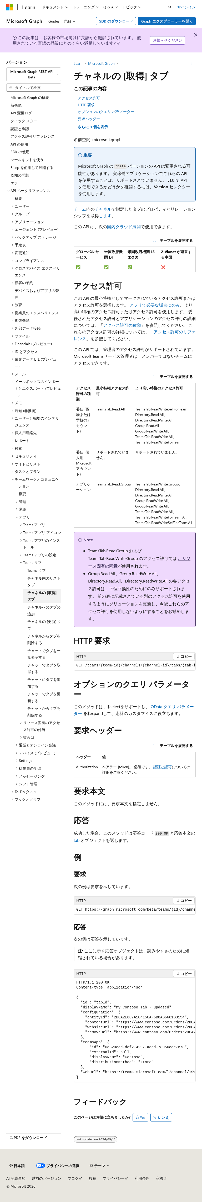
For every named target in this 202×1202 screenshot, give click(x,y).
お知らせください (167, 40)
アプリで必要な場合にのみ (154, 305)
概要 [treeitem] (18, 198)
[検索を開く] (170, 7)
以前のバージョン (46, 1178)
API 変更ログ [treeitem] (21, 112)
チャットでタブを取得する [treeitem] (43, 668)
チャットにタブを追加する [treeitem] (43, 683)
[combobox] (33, 74)
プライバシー (114, 1178)
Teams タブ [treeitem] (36, 570)
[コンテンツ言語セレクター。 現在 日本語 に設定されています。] (17, 1166)
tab (76, 840)
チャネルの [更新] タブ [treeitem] (44, 625)
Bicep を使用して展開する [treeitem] (32, 167)
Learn (78, 63)
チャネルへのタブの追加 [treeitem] (43, 610)
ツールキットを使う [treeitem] (27, 159)
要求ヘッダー (89, 118)
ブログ (73, 1178)
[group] (135, 665)
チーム (80, 209)
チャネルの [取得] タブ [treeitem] (42, 596)
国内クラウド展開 (124, 226)
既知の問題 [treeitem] (20, 175)
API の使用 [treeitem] (19, 144)
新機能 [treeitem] (16, 105)
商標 (159, 1178)
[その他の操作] (191, 63)
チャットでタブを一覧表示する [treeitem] (43, 654)
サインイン (186, 6)
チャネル (103, 209)
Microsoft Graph (101, 63)
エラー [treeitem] (16, 182)
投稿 (92, 1178)
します (105, 215)
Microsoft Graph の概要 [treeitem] (30, 97)
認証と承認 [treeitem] (20, 128)
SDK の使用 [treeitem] (20, 151)
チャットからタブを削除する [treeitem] (43, 712)
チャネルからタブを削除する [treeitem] (43, 639)
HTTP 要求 (86, 104)
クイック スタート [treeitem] (26, 120)
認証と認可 (162, 766)
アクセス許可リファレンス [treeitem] (33, 136)
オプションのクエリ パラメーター (106, 111)
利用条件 (142, 1178)
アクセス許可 (89, 97)
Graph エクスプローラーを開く (167, 21)
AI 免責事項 (16, 1178)
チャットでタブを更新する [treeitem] (43, 697)
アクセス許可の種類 (122, 325)
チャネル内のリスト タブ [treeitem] (43, 581)
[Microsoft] (9, 7)
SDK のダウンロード (116, 21)
